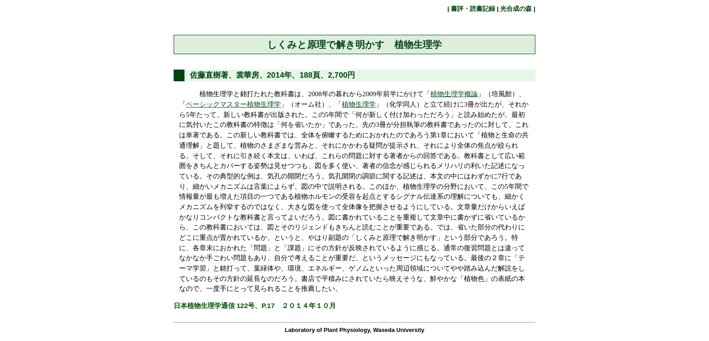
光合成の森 (516, 8)
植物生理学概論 (454, 94)
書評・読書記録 (473, 8)
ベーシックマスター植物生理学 (233, 104)
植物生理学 (359, 104)
